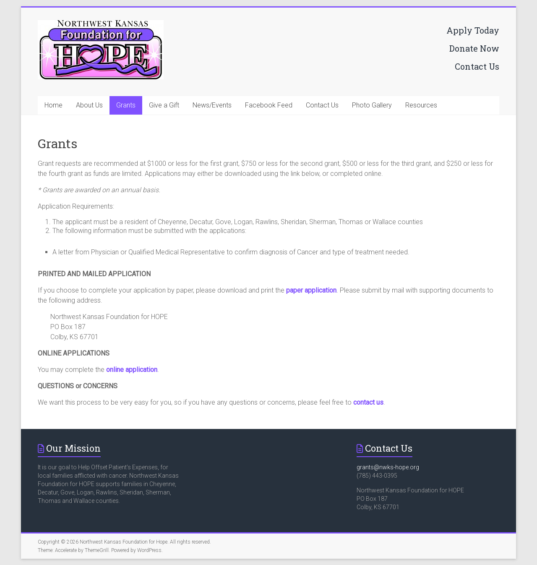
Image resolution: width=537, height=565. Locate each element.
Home (53, 105)
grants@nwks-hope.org (388, 467)
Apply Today (472, 30)
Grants (126, 105)
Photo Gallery (372, 105)
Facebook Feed (268, 105)
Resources (421, 105)
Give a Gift (164, 105)
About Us (89, 105)
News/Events (212, 105)
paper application (311, 290)
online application (131, 370)
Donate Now (474, 48)
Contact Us (477, 66)
